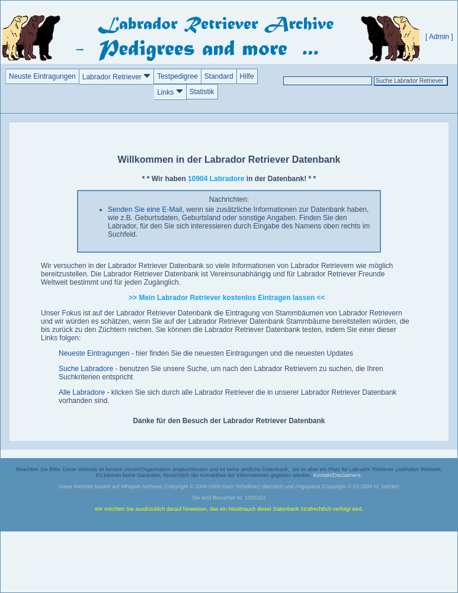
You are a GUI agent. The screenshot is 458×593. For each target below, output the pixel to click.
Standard (218, 76)
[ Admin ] (439, 37)
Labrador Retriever (116, 76)
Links (169, 92)
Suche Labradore (86, 369)
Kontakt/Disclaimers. (337, 475)
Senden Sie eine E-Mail (145, 209)
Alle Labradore (82, 392)
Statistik (202, 92)
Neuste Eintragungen (42, 76)
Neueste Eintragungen (94, 353)
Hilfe (247, 76)
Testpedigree (177, 76)
